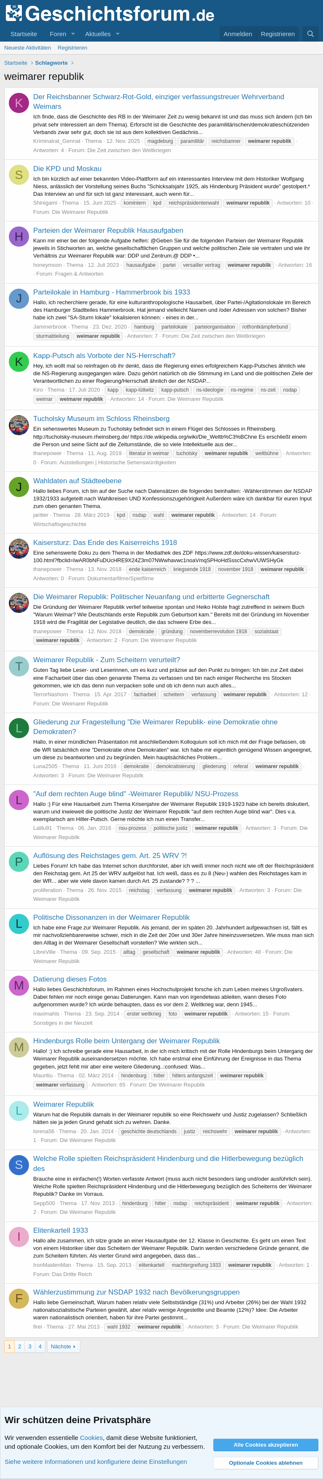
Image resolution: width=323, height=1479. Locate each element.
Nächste (61, 1346)
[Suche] (310, 34)
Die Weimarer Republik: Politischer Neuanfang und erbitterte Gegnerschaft (151, 597)
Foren (58, 33)
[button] (73, 34)
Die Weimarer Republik (80, 212)
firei (37, 1327)
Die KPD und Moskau (67, 169)
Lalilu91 (42, 828)
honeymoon (47, 265)
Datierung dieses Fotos (70, 979)
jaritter (40, 515)
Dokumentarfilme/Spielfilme (120, 578)
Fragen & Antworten (79, 274)
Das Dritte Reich (72, 1274)
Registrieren (72, 48)
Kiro (38, 390)
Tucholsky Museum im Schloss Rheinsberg (101, 419)
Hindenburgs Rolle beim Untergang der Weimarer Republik (126, 1041)
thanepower (47, 453)
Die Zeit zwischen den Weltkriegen (129, 150)
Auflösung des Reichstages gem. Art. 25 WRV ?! (110, 856)
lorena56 (44, 1131)
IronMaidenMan (52, 1265)
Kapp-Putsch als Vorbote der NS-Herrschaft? (104, 356)
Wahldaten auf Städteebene (77, 481)
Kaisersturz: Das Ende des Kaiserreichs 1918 (105, 543)
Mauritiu (43, 1075)
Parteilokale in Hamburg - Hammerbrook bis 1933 (111, 292)
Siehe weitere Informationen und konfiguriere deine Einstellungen (96, 1461)
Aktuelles (98, 33)
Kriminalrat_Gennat (56, 141)
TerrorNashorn (50, 694)
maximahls (46, 1014)
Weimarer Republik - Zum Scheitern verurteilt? (106, 660)
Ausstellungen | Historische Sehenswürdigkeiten (117, 462)
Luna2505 (45, 766)
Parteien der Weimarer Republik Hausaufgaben (108, 230)
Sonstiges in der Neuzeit (63, 1023)
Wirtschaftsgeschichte (59, 524)
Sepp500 (44, 1203)
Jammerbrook (49, 327)
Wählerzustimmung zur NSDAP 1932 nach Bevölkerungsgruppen (136, 1292)
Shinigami (45, 203)
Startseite (24, 33)
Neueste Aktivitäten (27, 48)
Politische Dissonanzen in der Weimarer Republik (111, 917)
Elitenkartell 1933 (60, 1230)
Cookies (91, 1437)
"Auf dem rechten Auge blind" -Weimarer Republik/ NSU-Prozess (135, 794)
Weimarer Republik (63, 1104)
